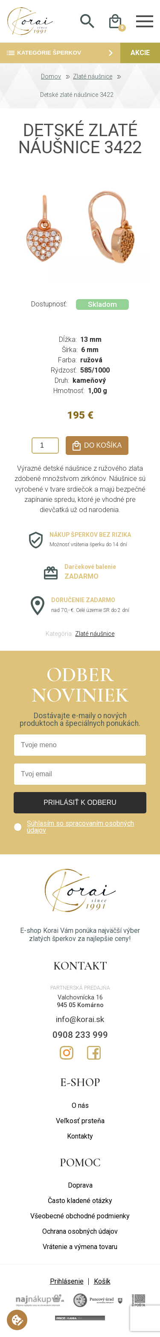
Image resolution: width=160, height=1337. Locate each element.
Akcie (140, 56)
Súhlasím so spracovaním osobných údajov (80, 829)
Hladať (87, 22)
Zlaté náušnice (92, 80)
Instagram (66, 1056)
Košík (102, 1284)
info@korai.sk (80, 1022)
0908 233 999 (80, 1037)
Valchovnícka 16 (80, 1000)
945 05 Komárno (80, 1008)
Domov (51, 80)
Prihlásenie (67, 1284)
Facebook (94, 1056)
